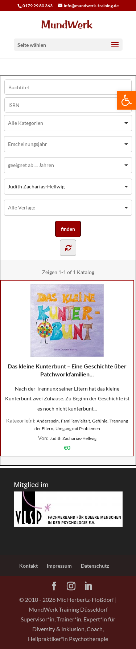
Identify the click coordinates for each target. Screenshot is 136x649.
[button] (126, 100)
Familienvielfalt (75, 421)
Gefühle (99, 421)
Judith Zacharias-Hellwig (73, 438)
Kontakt (28, 566)
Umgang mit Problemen (77, 428)
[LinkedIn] (88, 586)
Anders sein (48, 421)
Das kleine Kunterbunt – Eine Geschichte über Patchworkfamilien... (67, 330)
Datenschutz (95, 566)
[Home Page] (68, 23)
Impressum (59, 566)
